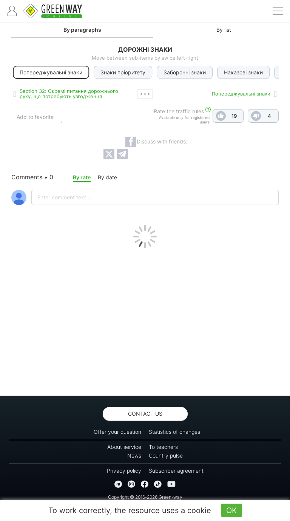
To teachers (163, 447)
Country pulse (166, 455)
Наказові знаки (244, 72)
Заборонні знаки (185, 72)
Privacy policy (124, 470)
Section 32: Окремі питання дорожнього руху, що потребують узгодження (69, 93)
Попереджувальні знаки (241, 94)
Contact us (145, 413)
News (134, 455)
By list (223, 29)
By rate (82, 177)
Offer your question (117, 432)
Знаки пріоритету (123, 72)
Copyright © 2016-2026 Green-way (145, 497)
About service (124, 447)
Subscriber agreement (176, 470)
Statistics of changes (174, 432)
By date (107, 177)
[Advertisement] (145, 320)
